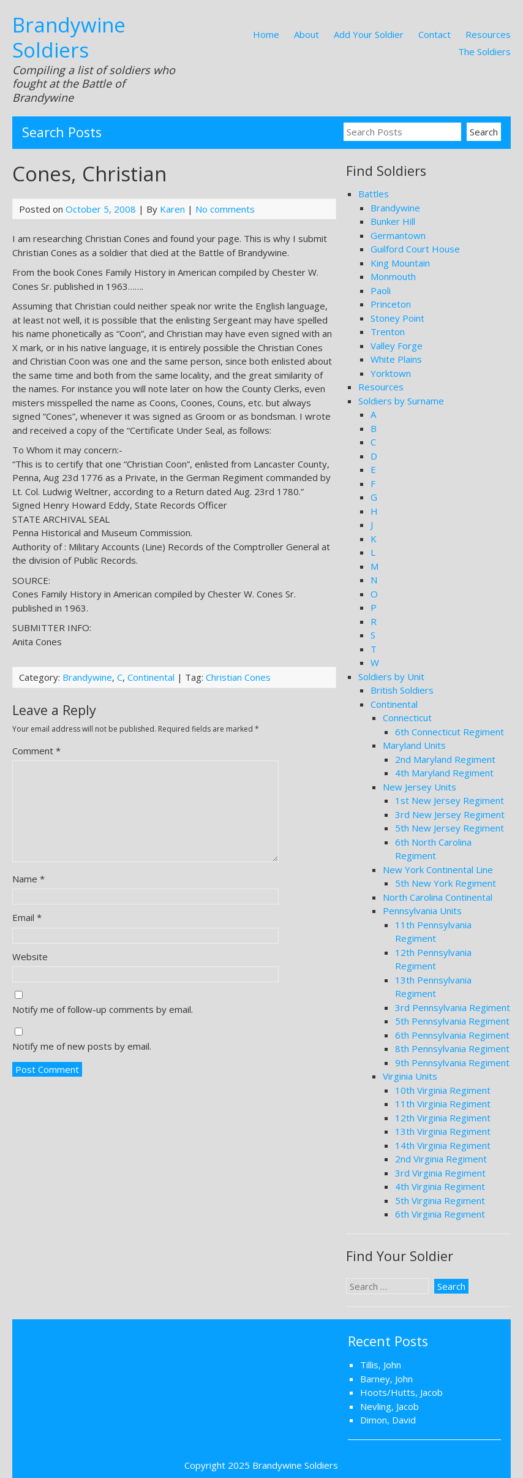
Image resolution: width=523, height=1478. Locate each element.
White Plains (396, 359)
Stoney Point (397, 318)
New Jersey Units (419, 787)
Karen (172, 209)
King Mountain (400, 263)
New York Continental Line (438, 869)
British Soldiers (402, 690)
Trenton (388, 331)
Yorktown (391, 373)
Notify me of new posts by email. (81, 1046)
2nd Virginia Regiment (441, 1159)
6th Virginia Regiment (440, 1214)
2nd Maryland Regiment (445, 759)
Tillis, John (380, 1365)
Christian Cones (238, 677)
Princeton (391, 304)
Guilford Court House (415, 249)
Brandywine (87, 677)
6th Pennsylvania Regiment (452, 1035)
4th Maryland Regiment (444, 773)
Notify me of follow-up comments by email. (102, 1009)
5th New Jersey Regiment (449, 828)
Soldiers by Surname (401, 401)
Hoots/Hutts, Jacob (401, 1392)
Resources (488, 34)
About (306, 34)
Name (28, 879)
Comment (36, 751)
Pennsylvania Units (422, 910)
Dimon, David (388, 1420)
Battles (373, 194)
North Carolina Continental (437, 897)
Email (27, 917)
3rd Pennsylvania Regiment (452, 1007)
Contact (434, 34)
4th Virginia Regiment (440, 1186)
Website (30, 956)
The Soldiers (484, 51)
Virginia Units (410, 1076)
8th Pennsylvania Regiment (452, 1048)
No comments (225, 209)
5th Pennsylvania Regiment (452, 1021)
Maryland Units (414, 745)
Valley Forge (397, 345)
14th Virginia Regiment (443, 1145)
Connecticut (407, 717)
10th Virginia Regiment (443, 1090)
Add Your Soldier (369, 34)
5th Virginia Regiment (440, 1200)
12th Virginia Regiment (443, 1118)
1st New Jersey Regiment (449, 800)
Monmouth (393, 276)
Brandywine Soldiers (69, 37)
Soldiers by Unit (391, 676)
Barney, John (386, 1379)
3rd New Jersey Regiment (450, 814)
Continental (151, 677)
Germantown (398, 235)
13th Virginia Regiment (443, 1131)
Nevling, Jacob (389, 1406)
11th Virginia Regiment (443, 1103)
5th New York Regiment (445, 883)
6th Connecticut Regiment (449, 732)
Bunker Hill (393, 221)
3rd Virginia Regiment (440, 1173)
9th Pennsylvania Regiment (452, 1062)
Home (266, 34)
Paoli (381, 290)
